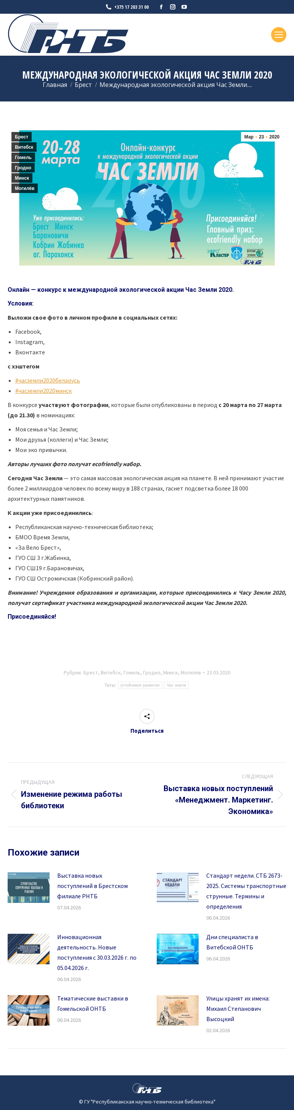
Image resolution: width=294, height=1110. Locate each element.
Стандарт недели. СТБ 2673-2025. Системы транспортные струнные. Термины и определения (246, 891)
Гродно (23, 168)
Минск (22, 178)
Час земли (176, 685)
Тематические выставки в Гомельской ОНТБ (92, 1003)
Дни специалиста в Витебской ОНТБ (232, 942)
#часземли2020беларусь (47, 380)
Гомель (23, 157)
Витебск (24, 147)
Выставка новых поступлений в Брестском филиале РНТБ (92, 886)
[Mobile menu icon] (278, 34)
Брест (21, 137)
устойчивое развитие (140, 685)
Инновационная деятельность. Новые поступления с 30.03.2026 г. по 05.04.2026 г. (97, 952)
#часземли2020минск (43, 390)
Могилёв (24, 188)
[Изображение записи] (29, 887)
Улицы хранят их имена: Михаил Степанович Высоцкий (238, 1008)
